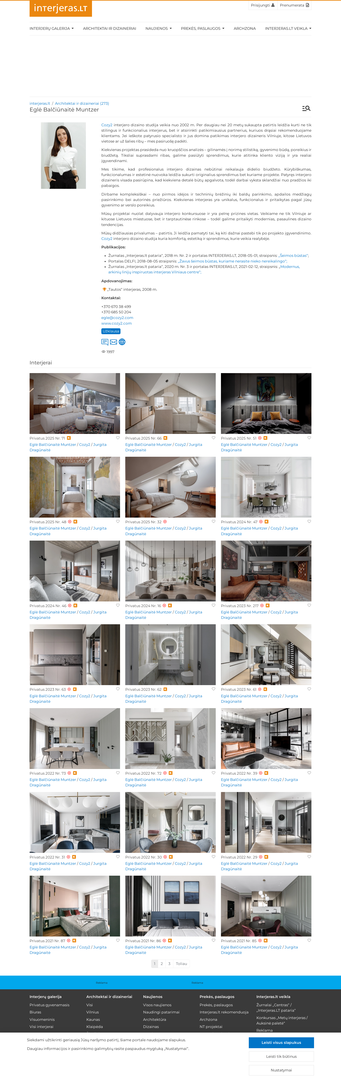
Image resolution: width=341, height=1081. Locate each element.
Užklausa (111, 331)
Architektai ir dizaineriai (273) (82, 103)
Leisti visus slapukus (281, 1042)
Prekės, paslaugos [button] (201, 28)
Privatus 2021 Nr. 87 (47, 941)
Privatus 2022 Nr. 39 (239, 773)
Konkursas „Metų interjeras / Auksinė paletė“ (282, 1020)
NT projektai (211, 1027)
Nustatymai (281, 1070)
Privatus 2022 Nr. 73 (48, 773)
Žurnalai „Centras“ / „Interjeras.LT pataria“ (276, 1008)
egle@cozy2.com (117, 317)
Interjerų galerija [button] (50, 28)
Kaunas (93, 1019)
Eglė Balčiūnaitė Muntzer (53, 444)
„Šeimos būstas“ (293, 255)
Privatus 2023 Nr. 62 (143, 689)
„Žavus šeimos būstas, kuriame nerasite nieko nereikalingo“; (232, 261)
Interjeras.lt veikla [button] (286, 28)
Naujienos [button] (157, 28)
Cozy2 (106, 125)
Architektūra (154, 1019)
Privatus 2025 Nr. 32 (143, 522)
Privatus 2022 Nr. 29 (239, 857)
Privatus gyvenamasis (49, 1005)
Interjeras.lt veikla (273, 997)
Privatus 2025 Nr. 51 (238, 438)
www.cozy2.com (116, 323)
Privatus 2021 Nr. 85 (239, 941)
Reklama (101, 982)
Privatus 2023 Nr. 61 (238, 689)
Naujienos (152, 997)
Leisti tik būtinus (281, 1056)
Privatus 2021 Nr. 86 (143, 941)
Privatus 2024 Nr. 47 (239, 522)
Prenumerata (294, 5)
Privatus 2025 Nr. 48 (48, 522)
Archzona (245, 28)
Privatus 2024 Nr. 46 (48, 606)
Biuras (35, 1012)
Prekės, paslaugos (217, 997)
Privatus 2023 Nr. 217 (240, 606)
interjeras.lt (40, 103)
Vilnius (92, 1012)
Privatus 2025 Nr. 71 (47, 438)
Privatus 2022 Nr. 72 (143, 773)
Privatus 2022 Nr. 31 (47, 857)
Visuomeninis (42, 1019)
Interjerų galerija (46, 997)
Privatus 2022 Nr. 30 (143, 857)
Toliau (181, 963)
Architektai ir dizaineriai (109, 28)
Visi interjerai (41, 1027)
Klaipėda (94, 1027)
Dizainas (151, 1027)
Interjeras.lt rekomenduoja (224, 1012)
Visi (89, 1005)
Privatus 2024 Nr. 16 (143, 606)
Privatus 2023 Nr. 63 (48, 689)
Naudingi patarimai (161, 1012)
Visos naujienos (157, 1005)
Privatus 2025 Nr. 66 (143, 438)
